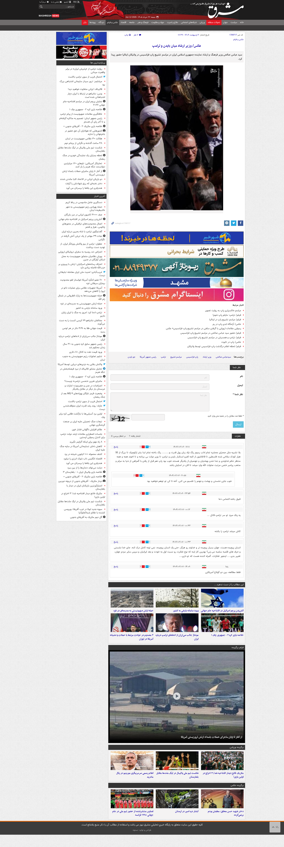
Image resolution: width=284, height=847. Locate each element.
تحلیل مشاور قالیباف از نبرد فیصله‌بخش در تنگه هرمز (82, 370)
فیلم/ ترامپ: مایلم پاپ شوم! (227, 315)
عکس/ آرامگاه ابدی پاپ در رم (227, 324)
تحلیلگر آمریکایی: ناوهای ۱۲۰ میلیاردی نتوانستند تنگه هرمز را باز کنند (84, 165)
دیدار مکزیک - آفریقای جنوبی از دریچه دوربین (80, 481)
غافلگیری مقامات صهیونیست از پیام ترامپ (81, 114)
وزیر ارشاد (207, 357)
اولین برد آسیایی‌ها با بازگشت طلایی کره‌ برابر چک (82, 415)
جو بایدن (131, 357)
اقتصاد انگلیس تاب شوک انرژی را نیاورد (83, 458)
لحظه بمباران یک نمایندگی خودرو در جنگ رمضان (83, 157)
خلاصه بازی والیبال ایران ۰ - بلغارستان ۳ (82, 472)
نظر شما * (238, 394)
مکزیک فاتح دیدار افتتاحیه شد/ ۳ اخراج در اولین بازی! (223, 784)
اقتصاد (123, 22)
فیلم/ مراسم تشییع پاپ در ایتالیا (225, 319)
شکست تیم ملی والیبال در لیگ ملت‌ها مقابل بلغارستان (177, 784)
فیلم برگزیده (238, 654)
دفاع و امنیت (172, 22)
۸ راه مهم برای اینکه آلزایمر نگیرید (86, 442)
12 (138, 447)
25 (132, 475)
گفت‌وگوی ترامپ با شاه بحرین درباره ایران (82, 231)
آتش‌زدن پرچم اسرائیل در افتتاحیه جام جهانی (222, 614)
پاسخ (116, 446)
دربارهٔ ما (44, 2)
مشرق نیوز (218, 9)
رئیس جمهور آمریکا (148, 357)
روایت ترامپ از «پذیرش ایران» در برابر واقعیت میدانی (85, 70)
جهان (225, 22)
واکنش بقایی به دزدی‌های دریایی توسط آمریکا (80, 364)
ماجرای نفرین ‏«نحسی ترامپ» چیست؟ (83, 381)
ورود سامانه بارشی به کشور (186, 614)
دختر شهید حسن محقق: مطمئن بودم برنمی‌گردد (226, 825)
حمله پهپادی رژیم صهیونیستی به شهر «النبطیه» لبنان (85, 208)
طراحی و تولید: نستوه (142, 842)
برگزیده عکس (237, 794)
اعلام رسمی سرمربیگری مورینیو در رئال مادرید (134, 784)
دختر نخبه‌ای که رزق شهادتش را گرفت (83, 183)
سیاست (234, 22)
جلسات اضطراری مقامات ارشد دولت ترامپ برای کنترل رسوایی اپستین (82, 435)
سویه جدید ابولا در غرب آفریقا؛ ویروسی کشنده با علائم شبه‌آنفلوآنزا (84, 511)
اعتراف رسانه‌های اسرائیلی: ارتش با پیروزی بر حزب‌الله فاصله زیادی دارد (81, 265)
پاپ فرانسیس (192, 357)
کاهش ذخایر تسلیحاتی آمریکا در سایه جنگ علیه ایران (82, 448)
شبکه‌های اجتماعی (189, 22)
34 (152, 447)
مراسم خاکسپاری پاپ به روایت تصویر (223, 310)
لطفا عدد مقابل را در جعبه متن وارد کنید (226, 416)
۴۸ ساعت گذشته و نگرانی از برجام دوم (83, 143)
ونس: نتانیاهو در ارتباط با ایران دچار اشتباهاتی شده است (86, 95)
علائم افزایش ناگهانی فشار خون (87, 429)
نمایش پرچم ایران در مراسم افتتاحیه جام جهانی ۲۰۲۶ (84, 103)
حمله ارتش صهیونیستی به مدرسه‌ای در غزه (133, 614)
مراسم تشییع (176, 357)
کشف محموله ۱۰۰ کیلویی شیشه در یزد (83, 454)
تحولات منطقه (214, 22)
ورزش (202, 22)
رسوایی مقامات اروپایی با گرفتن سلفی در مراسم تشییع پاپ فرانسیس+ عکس (203, 328)
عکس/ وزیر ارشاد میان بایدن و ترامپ (176, 46)
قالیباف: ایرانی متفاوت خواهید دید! (85, 89)
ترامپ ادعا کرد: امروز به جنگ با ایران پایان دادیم (83, 314)
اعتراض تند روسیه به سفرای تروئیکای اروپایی (80, 252)
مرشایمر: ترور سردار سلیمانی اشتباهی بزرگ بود (82, 83)
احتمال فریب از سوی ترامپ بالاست (85, 77)
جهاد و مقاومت (157, 22)
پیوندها (92, 22)
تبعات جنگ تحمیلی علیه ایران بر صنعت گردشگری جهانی (84, 423)
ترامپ (163, 357)
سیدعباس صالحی (223, 357)
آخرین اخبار (99, 196)
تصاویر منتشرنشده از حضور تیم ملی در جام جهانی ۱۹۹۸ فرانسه (132, 825)
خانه (242, 22)
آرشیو (67, 2)
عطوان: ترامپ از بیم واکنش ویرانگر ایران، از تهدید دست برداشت (82, 245)
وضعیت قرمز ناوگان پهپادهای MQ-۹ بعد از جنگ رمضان (83, 395)
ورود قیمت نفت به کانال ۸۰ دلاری (85, 352)
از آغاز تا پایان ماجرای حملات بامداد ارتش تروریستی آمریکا (211, 743)
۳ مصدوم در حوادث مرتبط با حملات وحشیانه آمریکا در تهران (131, 643)
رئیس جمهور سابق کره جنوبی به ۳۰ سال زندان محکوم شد (84, 345)
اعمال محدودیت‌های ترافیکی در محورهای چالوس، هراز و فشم (83, 225)
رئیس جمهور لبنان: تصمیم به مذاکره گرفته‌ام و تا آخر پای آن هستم (82, 120)
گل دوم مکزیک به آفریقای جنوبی (86, 517)
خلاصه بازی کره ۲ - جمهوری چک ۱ (227, 641)
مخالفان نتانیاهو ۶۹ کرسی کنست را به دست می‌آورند (82, 322)
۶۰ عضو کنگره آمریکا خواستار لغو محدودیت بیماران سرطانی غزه (82, 281)
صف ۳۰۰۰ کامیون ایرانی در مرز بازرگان (83, 214)
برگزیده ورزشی (237, 753)
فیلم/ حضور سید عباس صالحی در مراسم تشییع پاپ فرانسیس (210, 333)
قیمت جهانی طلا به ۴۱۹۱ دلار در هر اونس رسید (83, 330)
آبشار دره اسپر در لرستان (187, 823)
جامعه (132, 22)
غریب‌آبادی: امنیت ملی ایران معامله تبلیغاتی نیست (81, 273)
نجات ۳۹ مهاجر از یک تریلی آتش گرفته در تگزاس (83, 237)
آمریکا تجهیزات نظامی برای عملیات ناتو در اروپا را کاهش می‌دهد (83, 289)
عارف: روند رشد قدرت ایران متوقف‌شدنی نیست (84, 407)
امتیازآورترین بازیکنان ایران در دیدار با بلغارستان (85, 487)
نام (241, 376)
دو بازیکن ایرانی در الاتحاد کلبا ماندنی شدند (81, 179)
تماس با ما (56, 2)
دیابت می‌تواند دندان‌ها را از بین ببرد (84, 468)
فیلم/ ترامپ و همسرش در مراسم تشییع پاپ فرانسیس (214, 337)
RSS (76, 2)
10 (152, 509)
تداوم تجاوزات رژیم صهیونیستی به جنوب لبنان (83, 358)
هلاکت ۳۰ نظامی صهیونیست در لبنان (83, 138)
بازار (85, 22)
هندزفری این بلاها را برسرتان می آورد (84, 188)
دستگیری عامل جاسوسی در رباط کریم (84, 202)
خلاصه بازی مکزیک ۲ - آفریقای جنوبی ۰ (82, 126)
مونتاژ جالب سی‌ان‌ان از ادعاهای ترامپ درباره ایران (177, 643)
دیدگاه (101, 22)
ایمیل (240, 385)
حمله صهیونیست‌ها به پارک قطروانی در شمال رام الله (81, 297)
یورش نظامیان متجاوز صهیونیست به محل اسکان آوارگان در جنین (83, 258)
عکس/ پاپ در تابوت (231, 342)
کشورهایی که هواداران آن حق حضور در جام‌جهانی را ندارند (85, 132)
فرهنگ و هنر (142, 22)
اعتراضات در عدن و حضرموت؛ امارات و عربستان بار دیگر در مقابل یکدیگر (85, 387)
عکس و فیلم (112, 22)
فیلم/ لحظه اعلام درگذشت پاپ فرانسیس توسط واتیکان (214, 346)
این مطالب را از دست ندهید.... (229, 585)
